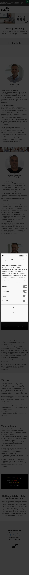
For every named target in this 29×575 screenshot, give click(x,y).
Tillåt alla (14, 308)
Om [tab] (24, 259)
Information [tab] (14, 259)
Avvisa (14, 318)
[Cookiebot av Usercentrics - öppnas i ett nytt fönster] (18, 256)
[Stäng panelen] (26, 255)
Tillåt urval (14, 313)
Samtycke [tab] (5, 259)
